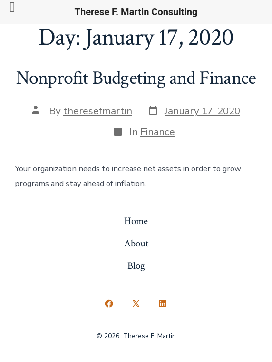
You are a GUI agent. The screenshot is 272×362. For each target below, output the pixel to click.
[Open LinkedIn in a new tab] (163, 304)
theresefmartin (97, 110)
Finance (157, 131)
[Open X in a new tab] (135, 304)
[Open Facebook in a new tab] (109, 304)
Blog (136, 265)
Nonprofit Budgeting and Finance (136, 78)
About (136, 243)
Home (136, 221)
